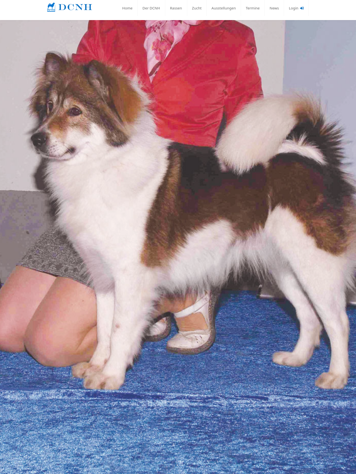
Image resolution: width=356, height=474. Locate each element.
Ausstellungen (223, 8)
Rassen (176, 8)
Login (296, 8)
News (274, 8)
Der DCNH (151, 8)
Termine (253, 8)
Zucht (197, 8)
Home (127, 8)
